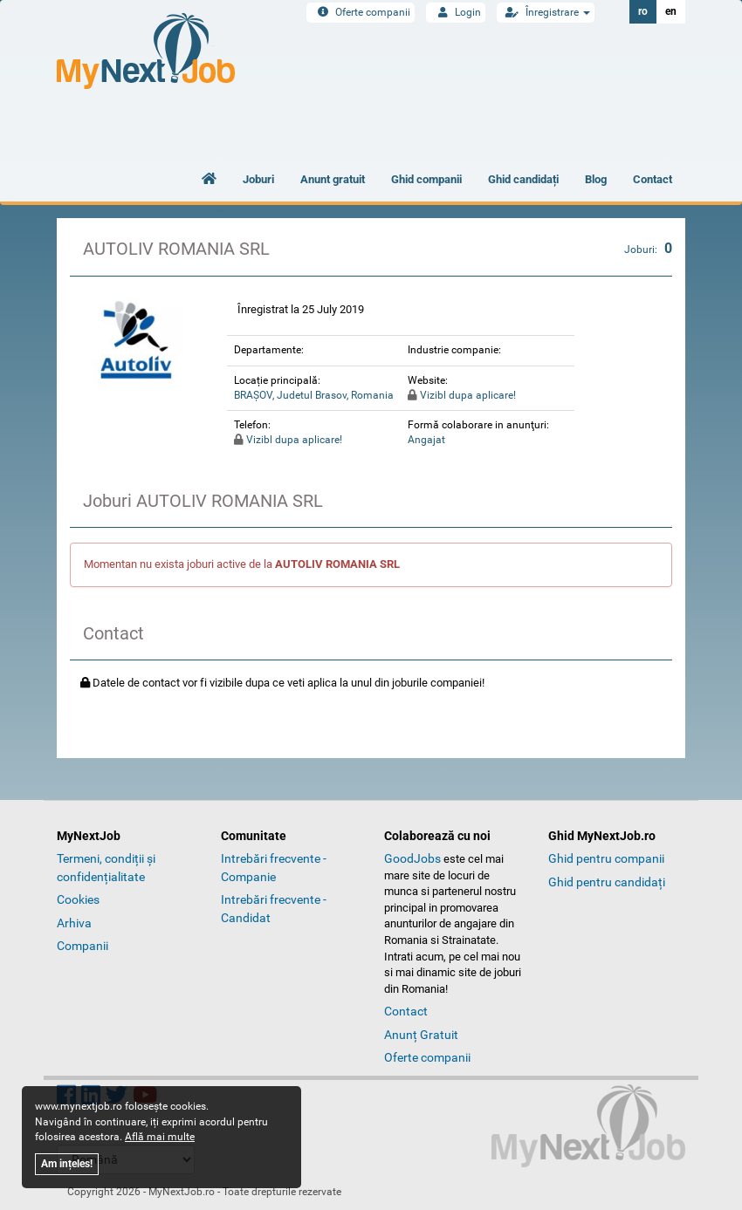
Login (455, 12)
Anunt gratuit (332, 179)
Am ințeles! (67, 1164)
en (671, 11)
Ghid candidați (523, 179)
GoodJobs (412, 858)
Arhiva (74, 923)
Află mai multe (160, 1137)
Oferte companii (360, 12)
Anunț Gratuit (421, 1035)
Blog (596, 179)
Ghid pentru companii (606, 858)
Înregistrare (545, 12)
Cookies (78, 899)
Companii (82, 946)
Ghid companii (426, 179)
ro (643, 11)
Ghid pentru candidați (606, 882)
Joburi (258, 179)
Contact (652, 179)
